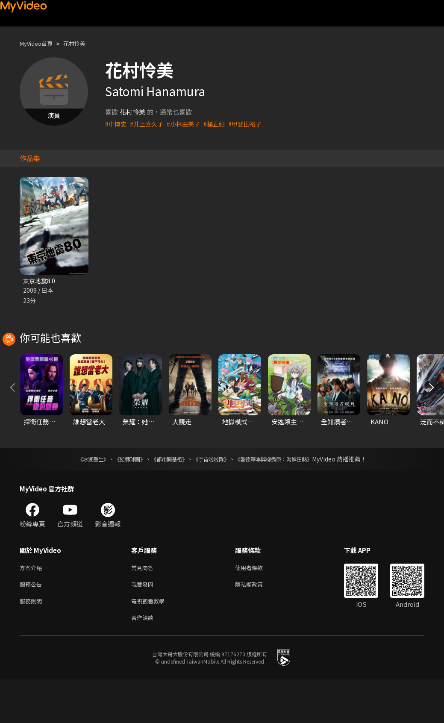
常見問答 (144, 606)
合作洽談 (144, 660)
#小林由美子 (188, 123)
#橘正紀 (220, 123)
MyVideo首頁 (39, 43)
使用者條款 (256, 606)
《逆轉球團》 (120, 497)
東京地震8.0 (40, 280)
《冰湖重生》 (78, 497)
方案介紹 (32, 606)
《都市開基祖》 (165, 497)
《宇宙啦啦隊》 (213, 497)
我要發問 (144, 624)
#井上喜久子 (149, 123)
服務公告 (32, 624)
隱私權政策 (256, 624)
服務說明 (32, 642)
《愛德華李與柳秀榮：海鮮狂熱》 (284, 497)
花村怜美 (82, 43)
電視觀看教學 (150, 642)
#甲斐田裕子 (253, 123)
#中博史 (116, 123)
